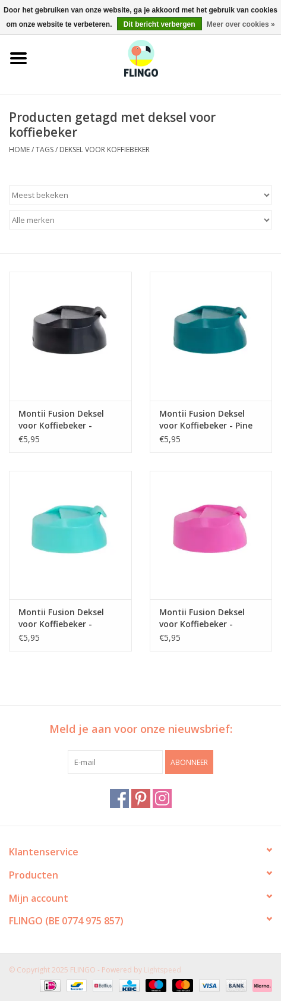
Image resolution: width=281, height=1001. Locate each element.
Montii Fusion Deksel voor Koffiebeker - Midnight (61, 420)
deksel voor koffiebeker (104, 149)
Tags (44, 149)
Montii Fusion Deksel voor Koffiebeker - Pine (205, 419)
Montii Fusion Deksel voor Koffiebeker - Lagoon (61, 618)
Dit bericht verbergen (159, 24)
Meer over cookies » (241, 24)
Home (19, 149)
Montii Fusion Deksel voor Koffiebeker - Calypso (202, 618)
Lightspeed (162, 970)
